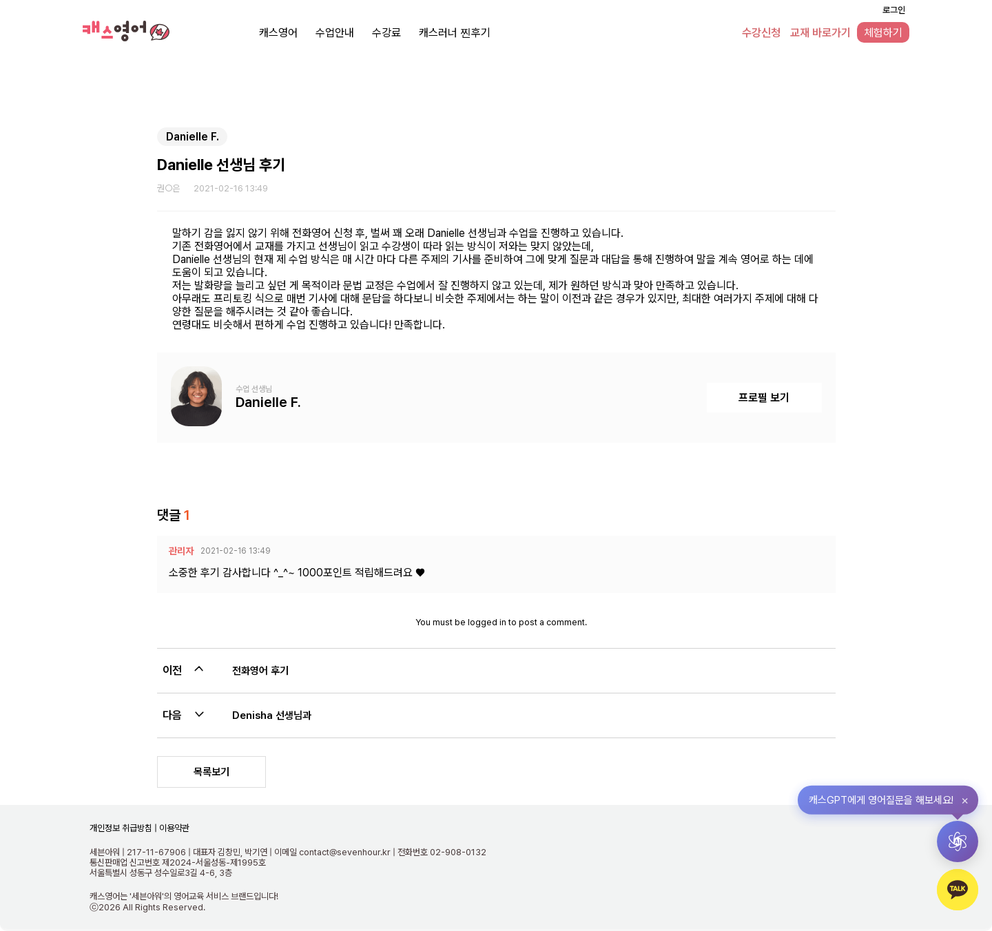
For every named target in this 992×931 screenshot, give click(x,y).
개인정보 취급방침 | (123, 828)
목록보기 (211, 772)
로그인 (893, 10)
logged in (487, 622)
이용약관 (173, 828)
